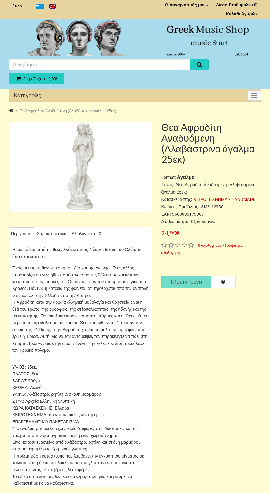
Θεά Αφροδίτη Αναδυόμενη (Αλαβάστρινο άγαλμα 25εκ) (68, 111)
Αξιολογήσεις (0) (87, 233)
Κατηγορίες (27, 95)
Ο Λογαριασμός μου (187, 4)
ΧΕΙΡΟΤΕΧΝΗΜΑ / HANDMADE (224, 199)
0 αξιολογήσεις (210, 245)
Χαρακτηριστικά (51, 233)
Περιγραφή (21, 233)
